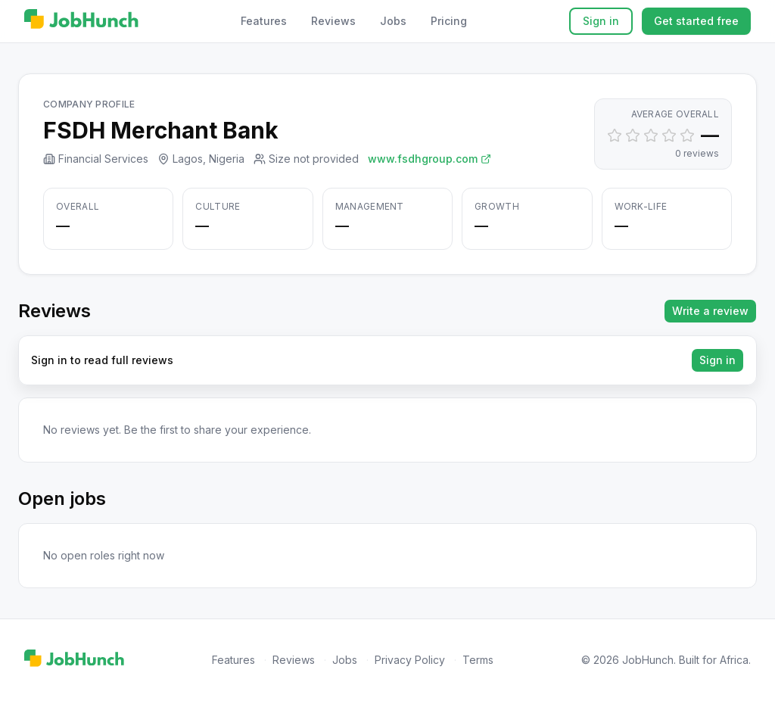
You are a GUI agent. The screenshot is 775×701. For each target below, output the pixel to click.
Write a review (710, 310)
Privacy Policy (410, 659)
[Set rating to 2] (632, 135)
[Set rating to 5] (687, 135)
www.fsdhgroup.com (429, 158)
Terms (477, 659)
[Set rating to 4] (669, 135)
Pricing (449, 20)
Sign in (601, 20)
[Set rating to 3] (650, 135)
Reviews (333, 20)
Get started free (696, 20)
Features (264, 20)
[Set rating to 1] (614, 135)
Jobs (393, 20)
